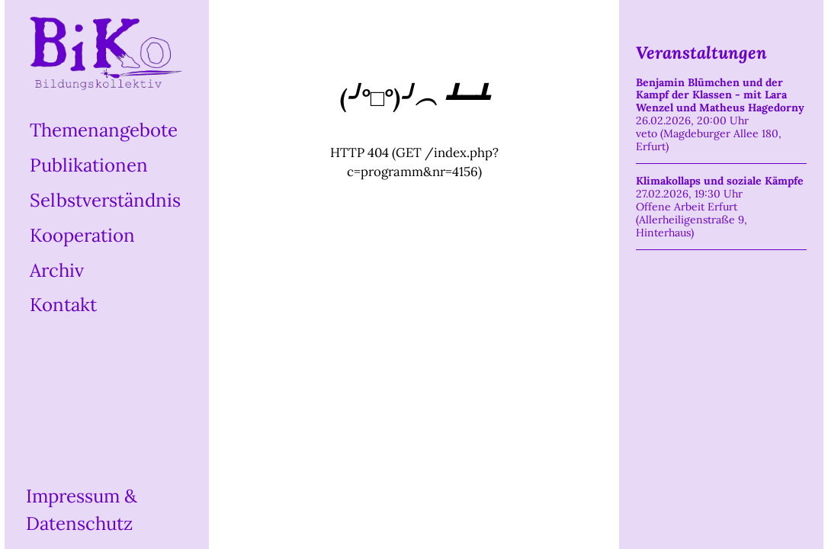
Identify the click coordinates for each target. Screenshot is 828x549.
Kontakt (63, 304)
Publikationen (89, 165)
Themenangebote (104, 130)
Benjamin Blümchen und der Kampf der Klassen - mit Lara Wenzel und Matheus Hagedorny (720, 95)
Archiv (57, 269)
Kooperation (82, 235)
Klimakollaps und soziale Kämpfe (720, 181)
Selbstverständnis (105, 200)
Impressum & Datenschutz (81, 509)
